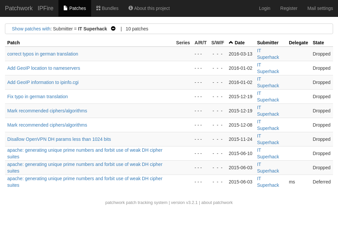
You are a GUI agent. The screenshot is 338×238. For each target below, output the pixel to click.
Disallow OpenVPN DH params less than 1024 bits (59, 139)
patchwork (115, 202)
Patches (74, 8)
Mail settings (320, 8)
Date (240, 42)
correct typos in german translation (42, 54)
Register (288, 8)
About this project (149, 8)
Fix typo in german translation (37, 96)
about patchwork (217, 202)
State (318, 42)
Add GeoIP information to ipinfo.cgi (43, 82)
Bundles (107, 8)
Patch (13, 42)
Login (264, 8)
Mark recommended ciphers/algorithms (47, 110)
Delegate (298, 42)
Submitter (268, 42)
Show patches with (31, 28)
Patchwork (19, 8)
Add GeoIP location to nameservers (43, 68)
